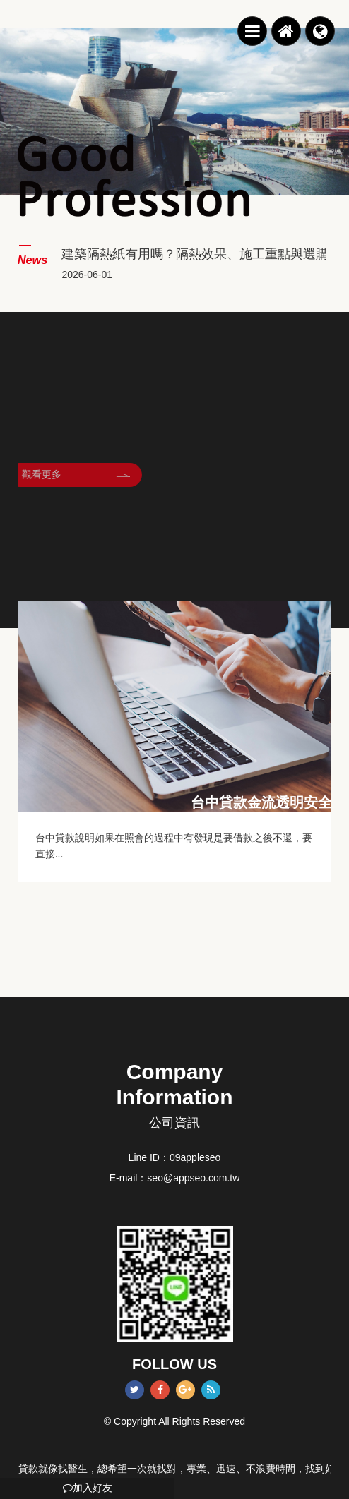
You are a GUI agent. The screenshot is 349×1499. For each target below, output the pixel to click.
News (33, 259)
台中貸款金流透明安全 (261, 802)
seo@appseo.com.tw (193, 1178)
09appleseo (195, 1157)
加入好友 (87, 1487)
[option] (174, 111)
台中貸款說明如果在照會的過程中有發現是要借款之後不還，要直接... (173, 846)
